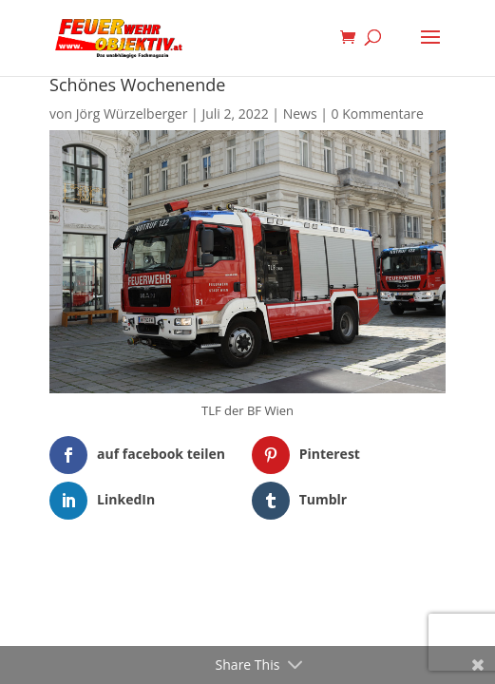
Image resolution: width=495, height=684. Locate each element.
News (300, 113)
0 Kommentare (378, 113)
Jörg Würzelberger (132, 113)
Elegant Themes (218, 579)
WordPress (345, 579)
